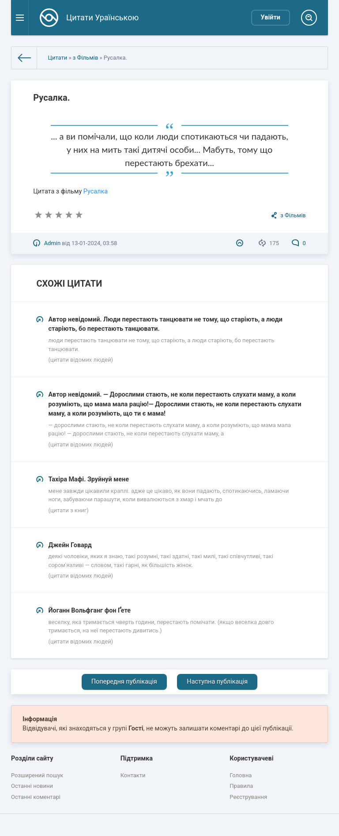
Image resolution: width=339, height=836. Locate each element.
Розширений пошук (37, 775)
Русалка (95, 191)
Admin (52, 243)
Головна (241, 775)
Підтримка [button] (137, 758)
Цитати (57, 57)
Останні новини (32, 786)
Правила (241, 786)
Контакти (133, 775)
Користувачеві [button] (251, 758)
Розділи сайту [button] (32, 758)
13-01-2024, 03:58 (94, 243)
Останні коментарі (35, 797)
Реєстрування (248, 797)
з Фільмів (85, 57)
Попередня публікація (124, 681)
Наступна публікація (217, 681)
